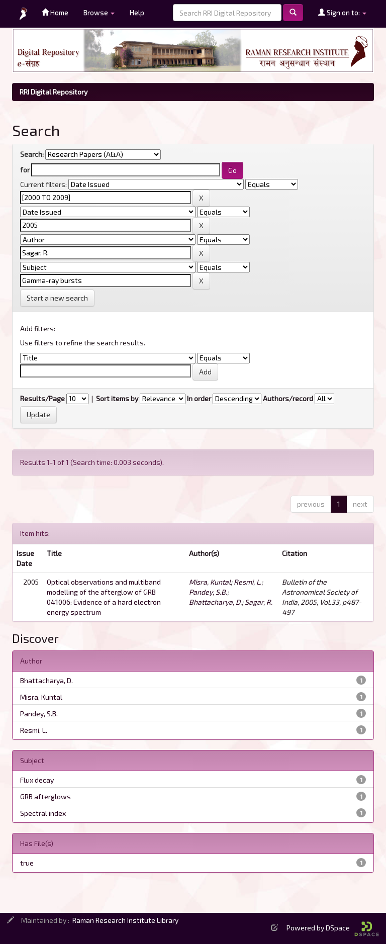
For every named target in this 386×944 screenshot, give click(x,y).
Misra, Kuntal (210, 582)
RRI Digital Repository (53, 91)
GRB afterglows (45, 796)
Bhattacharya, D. (215, 602)
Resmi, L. (247, 582)
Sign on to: (342, 12)
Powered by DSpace (332, 927)
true (27, 863)
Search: (32, 154)
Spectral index (43, 813)
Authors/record (288, 398)
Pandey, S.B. (208, 592)
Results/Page (42, 398)
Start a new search (57, 298)
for (25, 169)
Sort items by (117, 398)
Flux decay (37, 780)
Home (55, 12)
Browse (99, 12)
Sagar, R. (258, 602)
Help (137, 12)
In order (199, 398)
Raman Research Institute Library (125, 920)
